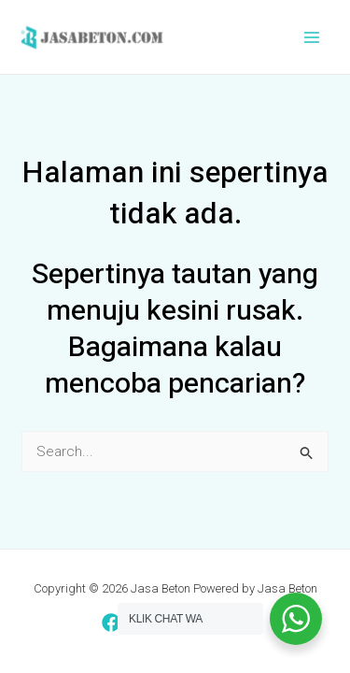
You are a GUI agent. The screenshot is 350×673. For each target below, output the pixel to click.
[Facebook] (111, 622)
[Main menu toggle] (312, 37)
